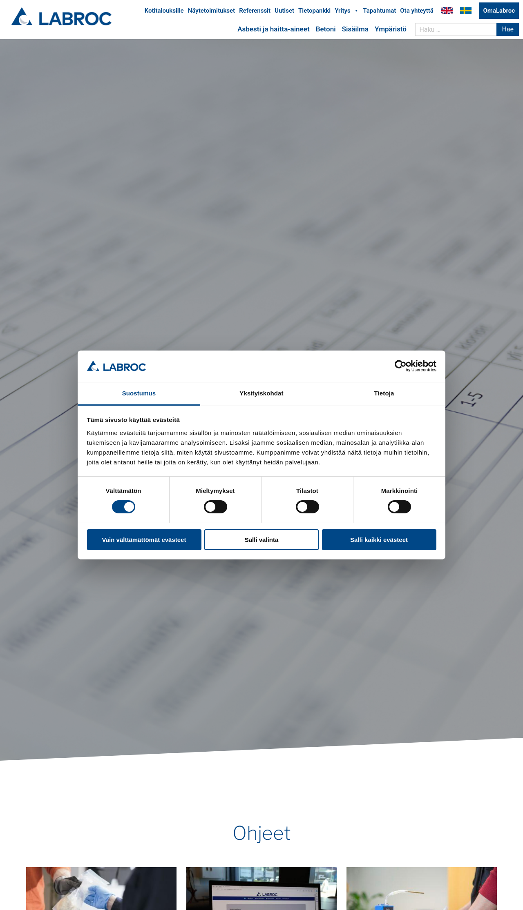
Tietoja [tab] (384, 393)
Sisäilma (355, 30)
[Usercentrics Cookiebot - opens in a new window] (400, 366)
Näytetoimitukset (211, 11)
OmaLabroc (499, 11)
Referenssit (254, 11)
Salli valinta (262, 539)
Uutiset (284, 11)
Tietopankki (314, 11)
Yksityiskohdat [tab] (261, 393)
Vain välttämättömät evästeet (144, 539)
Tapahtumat (379, 11)
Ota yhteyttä (417, 11)
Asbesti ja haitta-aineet (273, 30)
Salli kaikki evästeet (379, 539)
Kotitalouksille (164, 11)
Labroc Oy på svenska (466, 11)
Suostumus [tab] (139, 393)
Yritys (347, 11)
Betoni (326, 30)
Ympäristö (391, 30)
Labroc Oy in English (447, 11)
